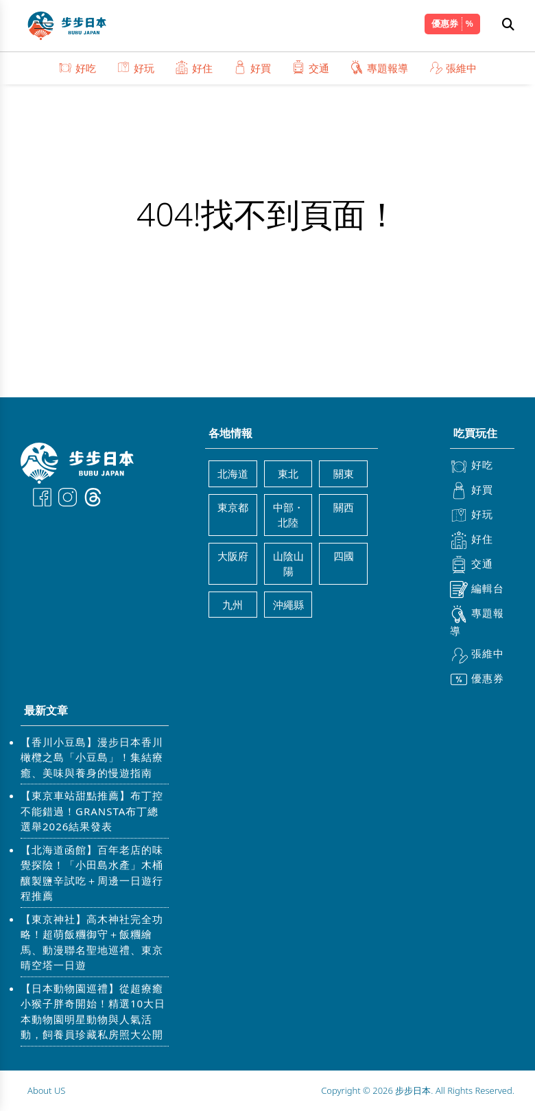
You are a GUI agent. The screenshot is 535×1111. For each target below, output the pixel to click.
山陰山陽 (288, 563)
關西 (343, 507)
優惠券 (444, 23)
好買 (252, 67)
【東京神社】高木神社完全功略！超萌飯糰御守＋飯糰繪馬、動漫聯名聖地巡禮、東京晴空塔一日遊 (92, 942)
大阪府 (232, 556)
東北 (288, 473)
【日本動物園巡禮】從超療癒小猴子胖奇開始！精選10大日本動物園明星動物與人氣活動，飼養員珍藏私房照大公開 (93, 1011)
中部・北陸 (288, 515)
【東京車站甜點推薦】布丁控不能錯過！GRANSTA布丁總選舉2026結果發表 (92, 810)
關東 (343, 473)
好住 (194, 67)
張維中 (453, 67)
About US (46, 1090)
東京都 (232, 507)
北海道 (232, 473)
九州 (232, 604)
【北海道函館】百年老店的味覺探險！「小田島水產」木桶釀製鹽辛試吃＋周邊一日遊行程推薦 (92, 873)
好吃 (77, 67)
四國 (343, 556)
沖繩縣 (288, 604)
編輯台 (477, 589)
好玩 (135, 67)
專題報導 (379, 67)
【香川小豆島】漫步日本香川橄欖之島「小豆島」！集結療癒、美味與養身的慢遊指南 (92, 757)
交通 (310, 67)
